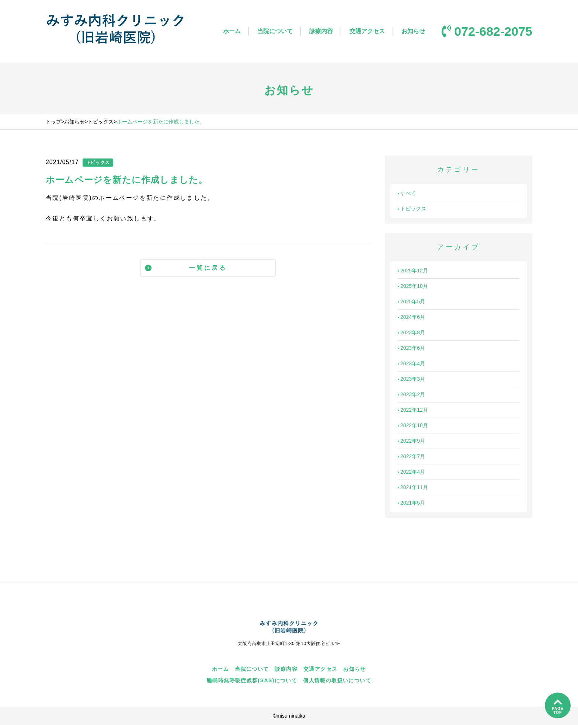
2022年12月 (413, 410)
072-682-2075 (487, 31)
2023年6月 (411, 348)
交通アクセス (367, 31)
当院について (275, 31)
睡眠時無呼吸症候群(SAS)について (252, 680)
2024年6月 (411, 317)
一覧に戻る (186, 268)
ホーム (232, 31)
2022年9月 (411, 441)
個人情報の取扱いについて (337, 680)
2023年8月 (411, 332)
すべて (407, 193)
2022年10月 (413, 425)
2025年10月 (413, 286)
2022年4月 (411, 472)
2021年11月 (413, 487)
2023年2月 (411, 394)
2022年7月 (411, 456)
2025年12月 (413, 270)
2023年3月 (411, 379)
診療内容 (321, 31)
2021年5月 (411, 503)
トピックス (412, 209)
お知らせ (413, 31)
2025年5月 (411, 301)
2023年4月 (411, 363)
